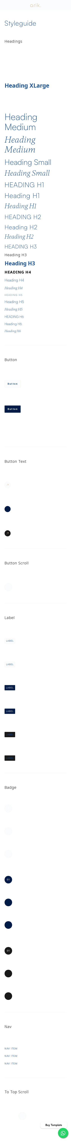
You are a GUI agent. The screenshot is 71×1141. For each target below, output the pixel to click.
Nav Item (11, 1048)
